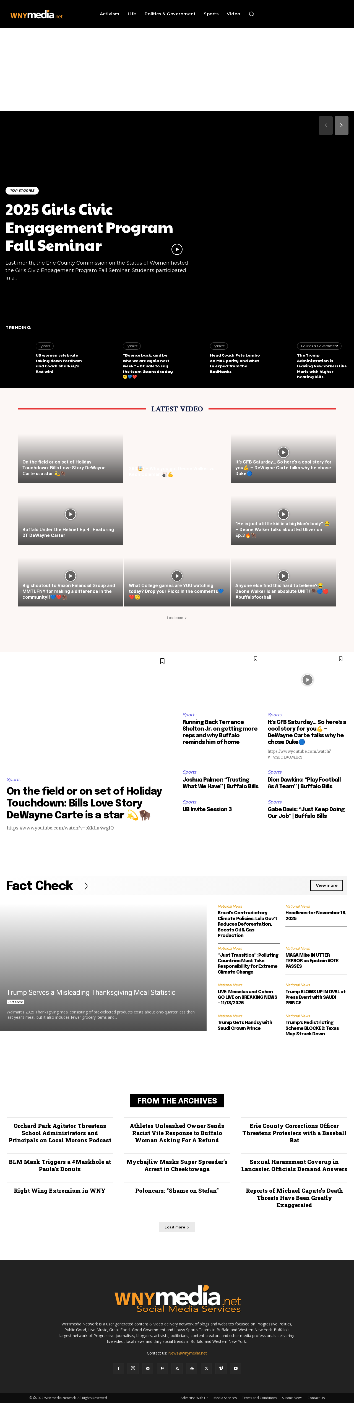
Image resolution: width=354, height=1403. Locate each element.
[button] (251, 13)
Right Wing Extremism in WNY (60, 1190)
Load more (177, 618)
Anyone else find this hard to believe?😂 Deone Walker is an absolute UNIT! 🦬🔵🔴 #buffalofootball (282, 591)
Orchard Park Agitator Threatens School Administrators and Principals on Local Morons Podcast (60, 1133)
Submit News (292, 1398)
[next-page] (341, 125)
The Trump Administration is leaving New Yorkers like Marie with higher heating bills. (322, 365)
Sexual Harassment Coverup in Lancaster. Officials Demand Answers (294, 1165)
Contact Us (316, 1398)
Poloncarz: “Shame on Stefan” (177, 1190)
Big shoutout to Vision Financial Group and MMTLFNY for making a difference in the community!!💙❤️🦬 (68, 591)
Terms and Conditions (259, 1398)
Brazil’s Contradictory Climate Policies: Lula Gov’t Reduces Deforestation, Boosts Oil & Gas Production (247, 924)
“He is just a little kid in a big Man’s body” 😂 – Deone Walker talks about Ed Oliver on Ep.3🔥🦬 (282, 529)
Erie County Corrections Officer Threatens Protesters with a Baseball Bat (294, 1133)
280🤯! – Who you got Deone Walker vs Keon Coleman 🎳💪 (171, 471)
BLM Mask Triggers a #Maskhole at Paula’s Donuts (60, 1165)
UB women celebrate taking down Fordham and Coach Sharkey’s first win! (59, 363)
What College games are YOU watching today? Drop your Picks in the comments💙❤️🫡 (176, 591)
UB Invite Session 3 (207, 810)
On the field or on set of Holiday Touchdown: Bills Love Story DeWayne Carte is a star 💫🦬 (64, 467)
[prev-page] (326, 125)
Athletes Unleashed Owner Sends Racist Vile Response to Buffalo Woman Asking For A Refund (177, 1133)
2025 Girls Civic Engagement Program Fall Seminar (90, 226)
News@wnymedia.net (187, 1353)
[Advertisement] (177, 69)
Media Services (225, 1398)
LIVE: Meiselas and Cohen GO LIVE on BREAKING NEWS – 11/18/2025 (247, 998)
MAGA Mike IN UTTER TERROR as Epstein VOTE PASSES (312, 961)
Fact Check (15, 1002)
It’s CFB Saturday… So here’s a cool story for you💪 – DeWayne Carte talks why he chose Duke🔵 (283, 467)
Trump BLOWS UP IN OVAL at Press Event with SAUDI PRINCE (315, 998)
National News (230, 906)
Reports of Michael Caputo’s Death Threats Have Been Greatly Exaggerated (294, 1198)
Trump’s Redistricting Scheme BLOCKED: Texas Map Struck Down (312, 1028)
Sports (44, 346)
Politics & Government (319, 346)
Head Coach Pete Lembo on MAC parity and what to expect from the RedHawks (235, 363)
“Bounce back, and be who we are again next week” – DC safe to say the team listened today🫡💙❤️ (148, 365)
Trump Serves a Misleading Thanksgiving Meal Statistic (91, 993)
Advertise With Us (194, 1398)
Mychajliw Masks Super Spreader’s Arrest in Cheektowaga (177, 1165)
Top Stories (22, 190)
